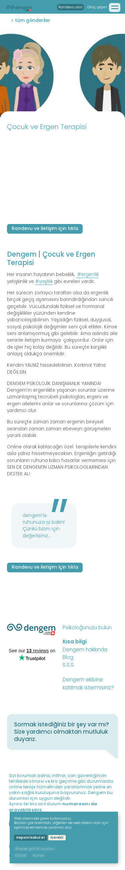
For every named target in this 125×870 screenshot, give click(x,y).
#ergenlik (88, 274)
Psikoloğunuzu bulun (87, 627)
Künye (38, 855)
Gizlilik (20, 855)
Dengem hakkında (85, 649)
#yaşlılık (44, 281)
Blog (68, 657)
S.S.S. (69, 664)
